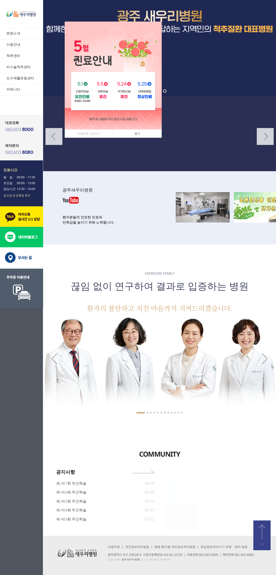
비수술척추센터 (18, 66)
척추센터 (13, 55)
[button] (164, 91)
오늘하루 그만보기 (88, 133)
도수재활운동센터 (20, 78)
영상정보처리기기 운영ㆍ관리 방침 (224, 547)
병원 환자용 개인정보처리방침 (174, 547)
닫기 (137, 133)
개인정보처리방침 (137, 547)
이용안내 (13, 44)
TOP (262, 544)
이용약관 (114, 547)
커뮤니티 (13, 89)
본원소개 (13, 33)
